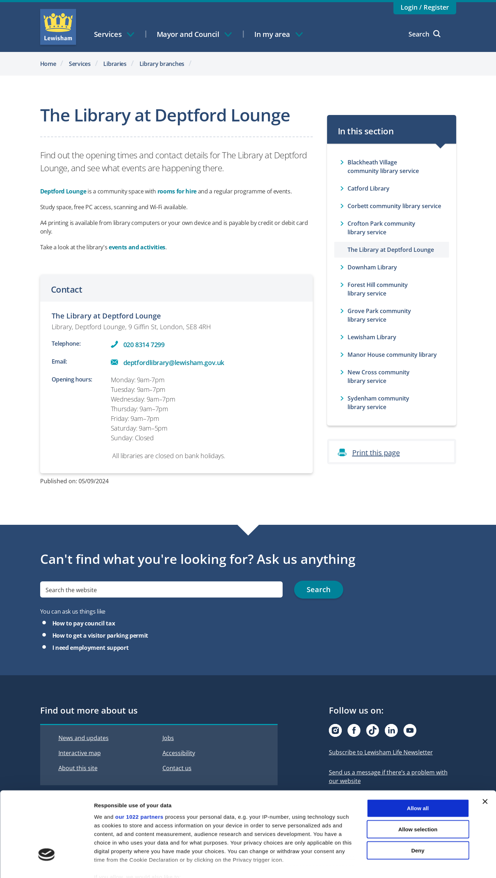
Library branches (162, 64)
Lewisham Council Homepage (58, 27)
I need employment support (90, 648)
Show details (376, 864)
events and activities (137, 247)
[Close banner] (484, 760)
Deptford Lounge (63, 191)
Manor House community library (392, 355)
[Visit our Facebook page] (354, 730)
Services (80, 64)
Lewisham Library (372, 337)
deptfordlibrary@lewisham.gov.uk (174, 362)
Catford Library (368, 188)
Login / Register (425, 7)
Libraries (114, 64)
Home (48, 64)
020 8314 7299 (144, 344)
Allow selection (417, 788)
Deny (418, 809)
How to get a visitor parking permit (100, 635)
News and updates (83, 738)
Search (424, 34)
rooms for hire (177, 191)
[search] (161, 589)
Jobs (168, 738)
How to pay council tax (83, 623)
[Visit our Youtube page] (409, 730)
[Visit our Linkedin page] (391, 730)
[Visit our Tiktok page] (372, 730)
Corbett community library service (394, 206)
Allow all (418, 767)
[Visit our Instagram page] (335, 730)
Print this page (376, 452)
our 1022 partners (139, 776)
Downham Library (372, 267)
